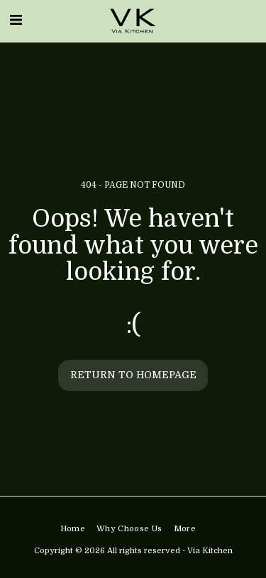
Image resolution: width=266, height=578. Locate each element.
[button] (16, 20)
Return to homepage (133, 374)
